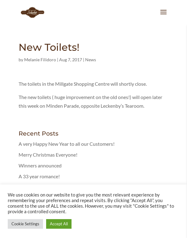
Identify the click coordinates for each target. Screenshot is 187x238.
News (90, 59)
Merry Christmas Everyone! (48, 155)
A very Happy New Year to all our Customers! (67, 144)
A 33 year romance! (39, 176)
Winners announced (40, 165)
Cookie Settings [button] (25, 223)
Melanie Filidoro (40, 59)
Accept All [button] (59, 223)
